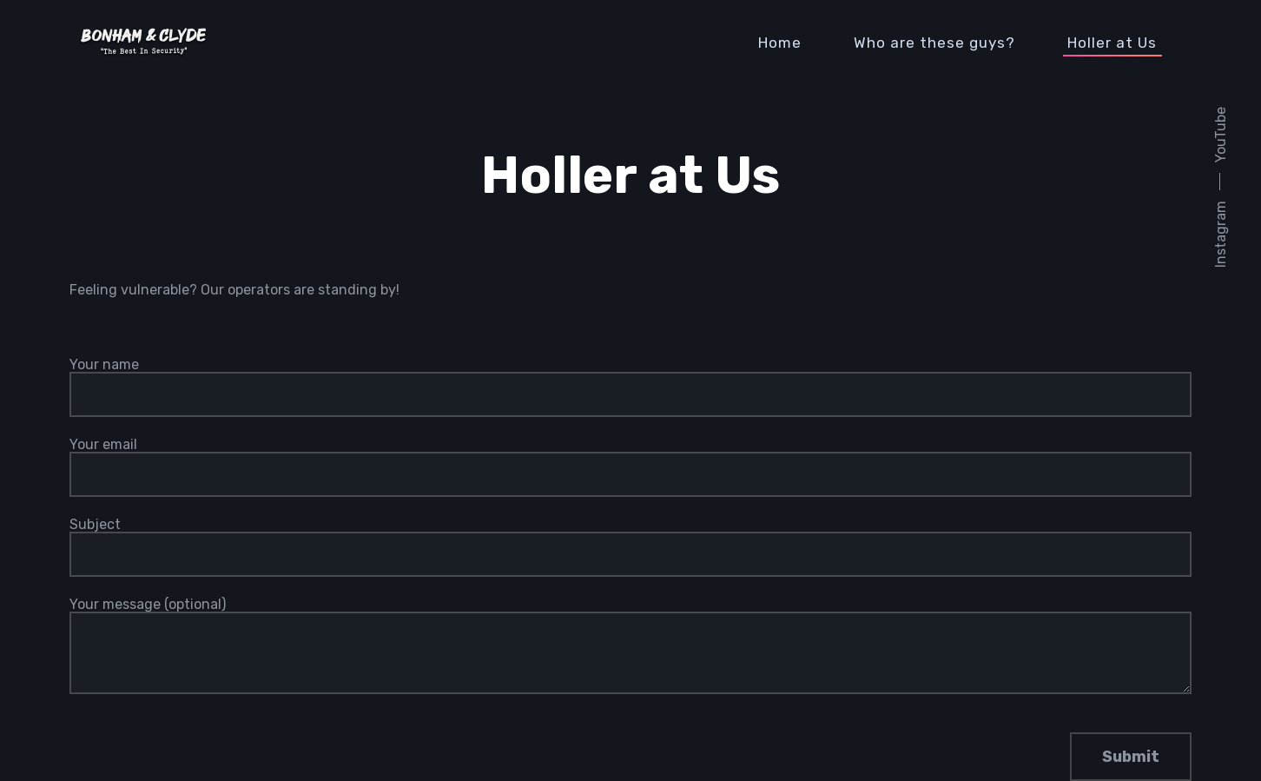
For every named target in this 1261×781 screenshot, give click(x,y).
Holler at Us (1112, 42)
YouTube (1220, 134)
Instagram (1220, 234)
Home (780, 42)
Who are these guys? (934, 42)
